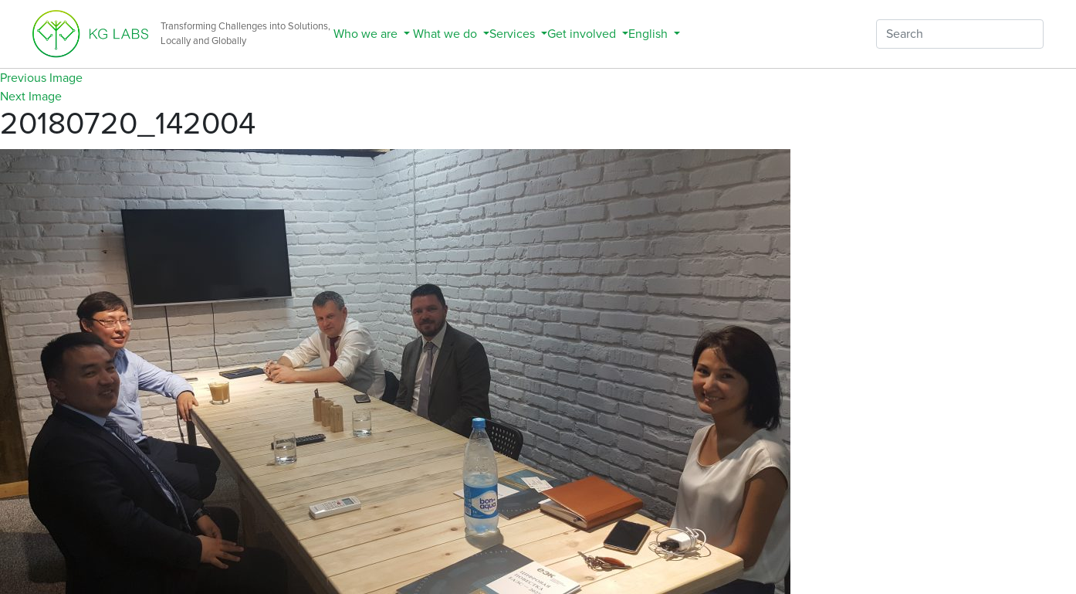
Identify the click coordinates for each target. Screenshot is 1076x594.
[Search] (960, 34)
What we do (445, 34)
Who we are (365, 34)
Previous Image (41, 78)
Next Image (31, 96)
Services (513, 34)
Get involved (583, 34)
